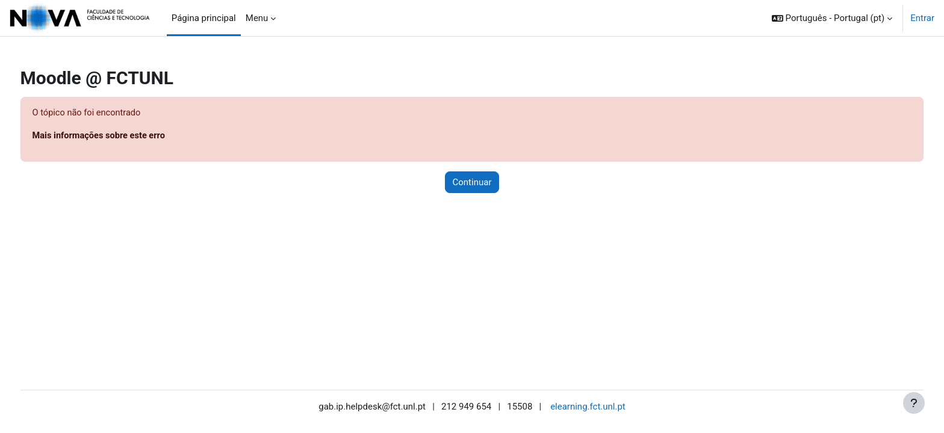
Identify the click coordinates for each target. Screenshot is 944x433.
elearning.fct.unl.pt (588, 407)
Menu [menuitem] (257, 18)
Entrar (922, 18)
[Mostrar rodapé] (914, 403)
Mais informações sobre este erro (123, 136)
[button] (832, 18)
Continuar (472, 182)
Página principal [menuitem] (204, 18)
